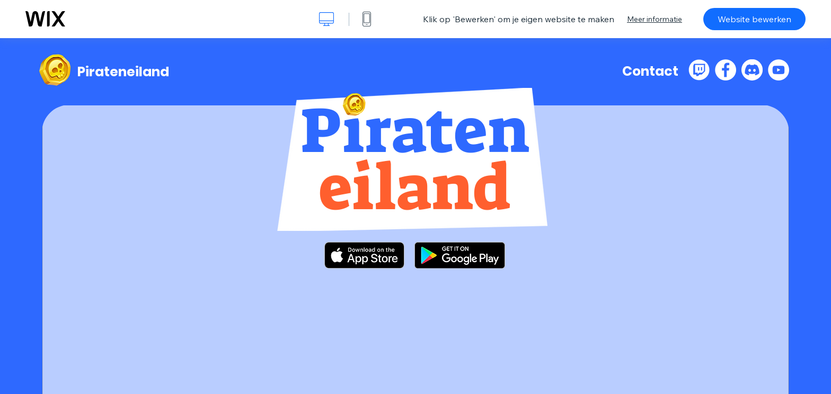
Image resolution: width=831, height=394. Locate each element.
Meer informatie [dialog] (654, 19)
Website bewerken (754, 19)
